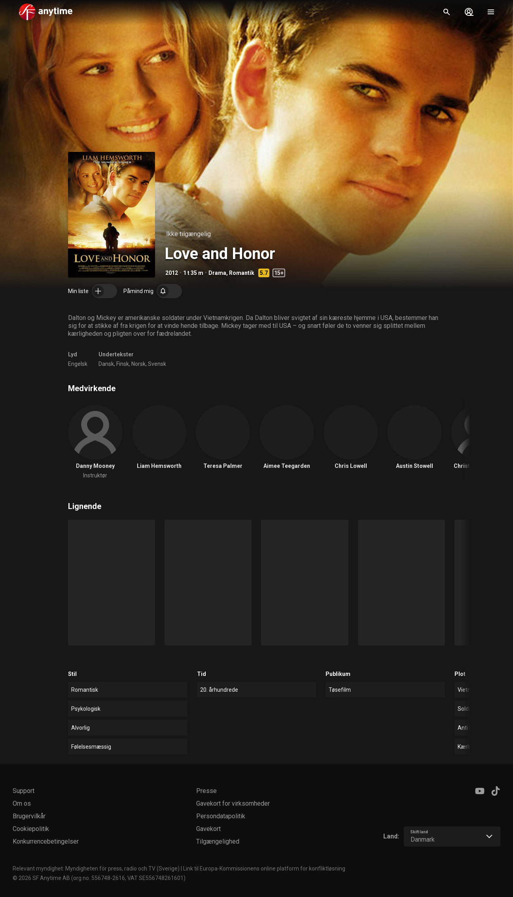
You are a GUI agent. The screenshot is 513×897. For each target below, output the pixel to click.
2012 (171, 273)
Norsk (138, 364)
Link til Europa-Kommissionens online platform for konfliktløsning (264, 868)
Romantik (241, 273)
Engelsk (77, 364)
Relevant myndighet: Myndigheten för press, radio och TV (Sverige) (96, 868)
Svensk (157, 364)
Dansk (106, 364)
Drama (217, 273)
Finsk (122, 364)
